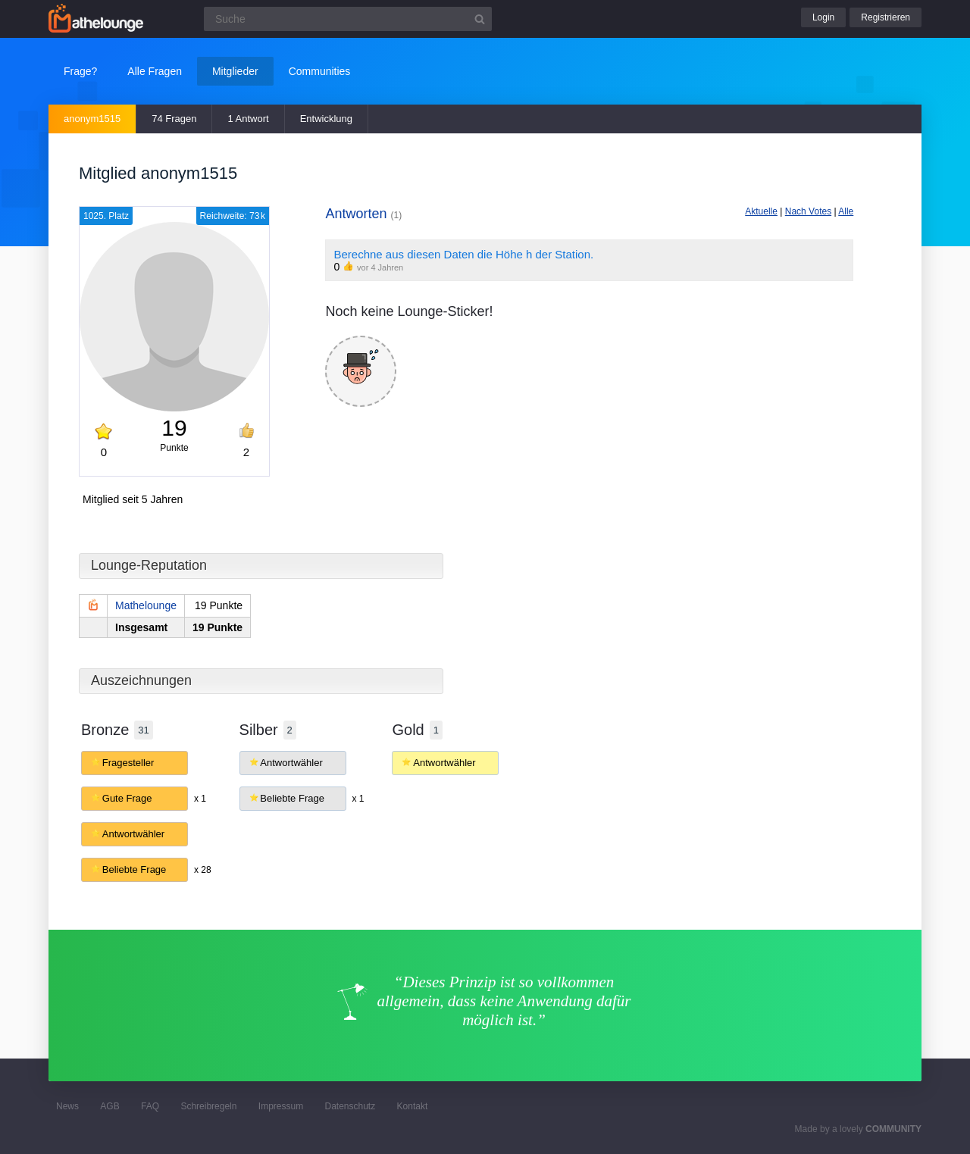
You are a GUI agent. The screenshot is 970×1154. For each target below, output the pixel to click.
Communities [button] (320, 71)
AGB (109, 1106)
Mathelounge (146, 605)
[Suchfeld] (348, 19)
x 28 (202, 870)
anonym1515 (92, 118)
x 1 (200, 798)
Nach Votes (808, 211)
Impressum (280, 1106)
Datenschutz (349, 1106)
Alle (845, 211)
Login (823, 17)
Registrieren (885, 17)
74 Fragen (174, 118)
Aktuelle (761, 211)
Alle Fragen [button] (154, 71)
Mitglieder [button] (235, 71)
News (67, 1106)
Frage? (80, 71)
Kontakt (412, 1106)
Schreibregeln (208, 1106)
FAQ (150, 1106)
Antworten (363, 213)
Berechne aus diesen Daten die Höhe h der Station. (463, 254)
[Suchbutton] (480, 19)
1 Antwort (247, 118)
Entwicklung (326, 118)
